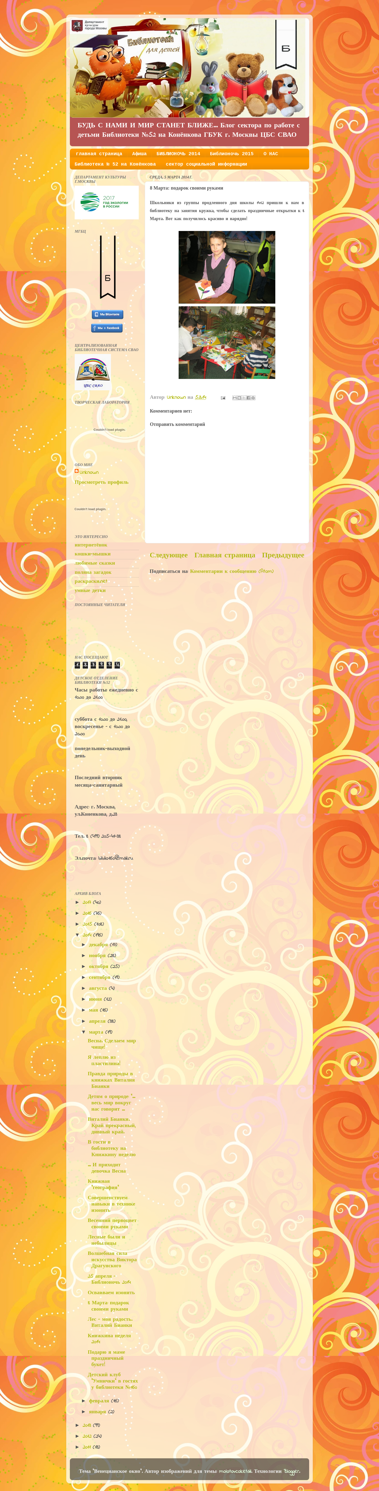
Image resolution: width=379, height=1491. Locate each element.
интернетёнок (91, 545)
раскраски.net (91, 581)
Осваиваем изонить (111, 1293)
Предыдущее (283, 555)
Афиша (139, 154)
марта (97, 1032)
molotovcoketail (235, 1472)
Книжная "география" (103, 1185)
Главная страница (224, 555)
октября (99, 967)
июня (96, 999)
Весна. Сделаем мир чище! (112, 1044)
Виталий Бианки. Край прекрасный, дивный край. (112, 1126)
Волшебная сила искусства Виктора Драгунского (112, 1260)
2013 (88, 1426)
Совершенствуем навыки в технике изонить (111, 1204)
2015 (88, 924)
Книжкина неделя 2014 (109, 1339)
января (98, 1412)
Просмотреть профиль (102, 482)
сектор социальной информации (206, 164)
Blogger (291, 1472)
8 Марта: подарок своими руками (108, 1306)
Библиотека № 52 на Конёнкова (115, 164)
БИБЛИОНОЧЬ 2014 (178, 154)
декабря (99, 945)
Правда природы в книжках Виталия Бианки (111, 1080)
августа (99, 988)
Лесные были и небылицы (106, 1240)
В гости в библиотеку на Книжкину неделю (112, 1148)
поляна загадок (93, 572)
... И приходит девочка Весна (107, 1168)
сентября (100, 978)
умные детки (90, 591)
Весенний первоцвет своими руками (112, 1224)
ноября (98, 956)
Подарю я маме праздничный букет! (106, 1359)
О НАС (270, 154)
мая (94, 1010)
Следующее (169, 555)
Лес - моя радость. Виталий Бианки (110, 1323)
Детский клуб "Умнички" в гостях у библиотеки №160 (113, 1381)
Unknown (89, 472)
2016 (88, 913)
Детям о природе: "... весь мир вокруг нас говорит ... (111, 1103)
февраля (100, 1401)
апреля (98, 1021)
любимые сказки (95, 563)
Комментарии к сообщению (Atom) (231, 572)
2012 (88, 1436)
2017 (88, 903)
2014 (88, 935)
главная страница (99, 154)
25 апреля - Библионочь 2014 (109, 1280)
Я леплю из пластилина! (104, 1061)
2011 (88, 1447)
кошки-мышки (93, 554)
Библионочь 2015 (232, 154)
